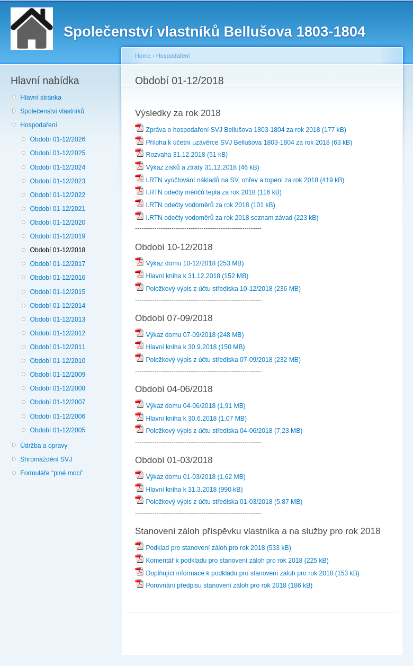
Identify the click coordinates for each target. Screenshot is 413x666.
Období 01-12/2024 (57, 167)
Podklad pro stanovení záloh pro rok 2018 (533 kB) (213, 548)
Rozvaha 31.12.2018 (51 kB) (181, 154)
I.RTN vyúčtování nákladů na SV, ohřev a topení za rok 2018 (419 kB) (239, 180)
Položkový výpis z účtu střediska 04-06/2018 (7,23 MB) (218, 430)
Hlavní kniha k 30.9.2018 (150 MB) (190, 347)
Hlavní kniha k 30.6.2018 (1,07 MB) (191, 418)
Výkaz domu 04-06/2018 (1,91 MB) (190, 406)
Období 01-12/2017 (57, 264)
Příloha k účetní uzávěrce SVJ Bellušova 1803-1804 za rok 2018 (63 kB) (243, 142)
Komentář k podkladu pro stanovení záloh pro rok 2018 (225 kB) (232, 560)
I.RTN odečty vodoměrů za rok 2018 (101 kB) (205, 205)
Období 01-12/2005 (57, 430)
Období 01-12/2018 (57, 250)
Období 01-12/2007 (57, 402)
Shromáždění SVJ (46, 459)
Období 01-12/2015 (57, 292)
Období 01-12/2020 (57, 222)
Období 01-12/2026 (57, 139)
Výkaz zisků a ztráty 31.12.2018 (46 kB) (197, 167)
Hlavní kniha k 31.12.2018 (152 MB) (191, 276)
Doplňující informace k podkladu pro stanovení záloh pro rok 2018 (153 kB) (247, 573)
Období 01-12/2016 (57, 277)
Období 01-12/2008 (57, 388)
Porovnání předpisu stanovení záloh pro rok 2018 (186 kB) (223, 585)
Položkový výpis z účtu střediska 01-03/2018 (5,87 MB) (218, 501)
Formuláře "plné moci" (51, 473)
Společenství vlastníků (52, 111)
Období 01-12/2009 (57, 374)
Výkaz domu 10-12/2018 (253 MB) (189, 263)
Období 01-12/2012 (57, 333)
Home (143, 55)
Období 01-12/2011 (57, 347)
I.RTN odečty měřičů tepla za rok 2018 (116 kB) (208, 192)
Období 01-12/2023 (57, 181)
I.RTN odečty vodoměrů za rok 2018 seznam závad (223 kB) (227, 217)
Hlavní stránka (40, 97)
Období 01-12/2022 (57, 195)
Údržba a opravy (43, 445)
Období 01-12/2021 (57, 208)
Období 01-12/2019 (57, 236)
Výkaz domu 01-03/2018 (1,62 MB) (190, 477)
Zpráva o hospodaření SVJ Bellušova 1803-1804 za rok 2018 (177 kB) (240, 130)
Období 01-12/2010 (57, 361)
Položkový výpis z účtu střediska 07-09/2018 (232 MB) (218, 359)
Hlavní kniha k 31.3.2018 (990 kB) (189, 489)
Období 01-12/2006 (57, 416)
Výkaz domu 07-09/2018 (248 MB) (189, 335)
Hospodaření (38, 125)
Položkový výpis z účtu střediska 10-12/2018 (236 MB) (218, 288)
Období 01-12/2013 (57, 319)
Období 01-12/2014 (57, 305)
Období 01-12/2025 (57, 153)
